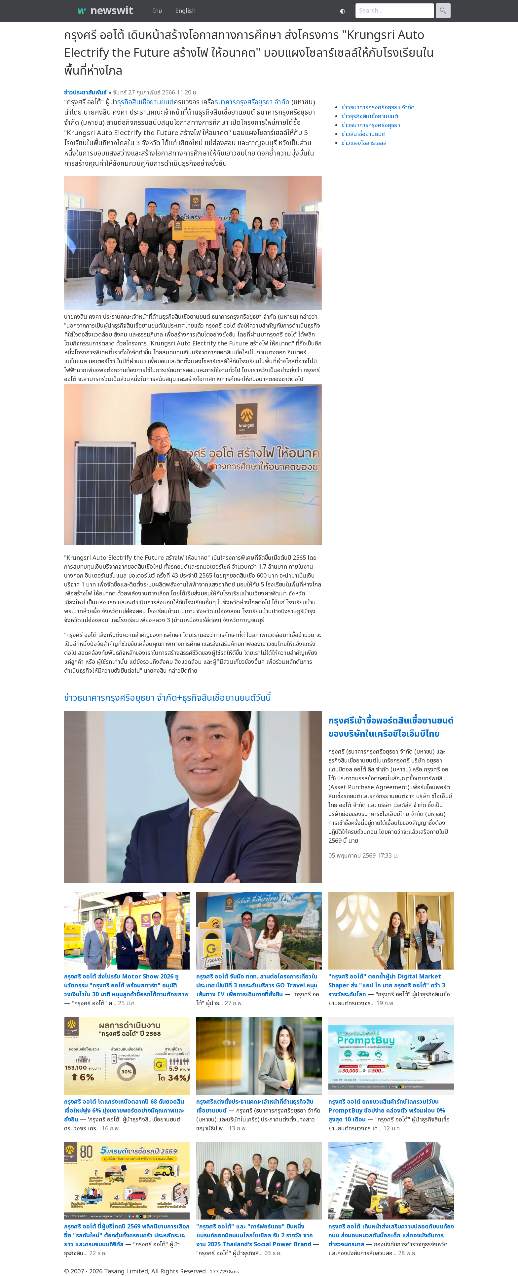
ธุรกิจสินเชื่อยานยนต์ (145, 102)
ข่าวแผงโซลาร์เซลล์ (364, 143)
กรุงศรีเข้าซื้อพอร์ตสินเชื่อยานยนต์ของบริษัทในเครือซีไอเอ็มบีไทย (391, 727)
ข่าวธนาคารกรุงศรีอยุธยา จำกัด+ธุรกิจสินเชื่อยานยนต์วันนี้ (167, 698)
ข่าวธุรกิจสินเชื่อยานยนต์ (370, 116)
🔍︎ (443, 10)
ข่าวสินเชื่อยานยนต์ (364, 134)
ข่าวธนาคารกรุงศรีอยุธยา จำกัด (378, 107)
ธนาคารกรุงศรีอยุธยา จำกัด (252, 102)
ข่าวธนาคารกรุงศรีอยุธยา (371, 125)
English (185, 11)
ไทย (157, 11)
